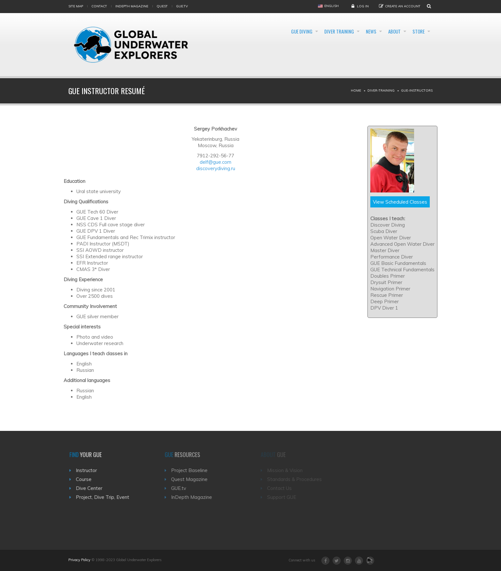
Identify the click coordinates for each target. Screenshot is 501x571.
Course (87, 479)
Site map (75, 6)
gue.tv (182, 6)
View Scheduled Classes (400, 202)
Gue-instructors (417, 90)
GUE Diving (264, 31)
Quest (162, 6)
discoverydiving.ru (215, 168)
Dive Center (92, 488)
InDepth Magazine (131, 6)
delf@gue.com (215, 162)
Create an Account (402, 6)
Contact (99, 6)
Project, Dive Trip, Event (105, 497)
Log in (363, 6)
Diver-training (381, 90)
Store (416, 31)
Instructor (89, 470)
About (383, 31)
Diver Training (311, 31)
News (352, 31)
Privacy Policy (79, 560)
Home (356, 90)
